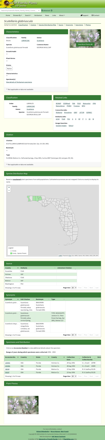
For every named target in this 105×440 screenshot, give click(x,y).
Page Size (63, 288)
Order (11, 103)
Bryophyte (68, 112)
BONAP (58, 103)
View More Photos (85, 44)
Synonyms (69, 25)
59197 (7, 372)
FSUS (79, 103)
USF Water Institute (58, 436)
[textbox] (19, 10)
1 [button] (86, 288)
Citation (33, 25)
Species (9, 45)
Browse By (17, 15)
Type (8, 155)
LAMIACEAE (25, 41)
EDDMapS (66, 103)
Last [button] (97, 288)
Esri (70, 255)
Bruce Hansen (55, 431)
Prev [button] (82, 288)
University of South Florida (48, 439)
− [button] (9, 190)
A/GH (58, 119)
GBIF (75, 112)
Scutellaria (40, 41)
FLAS (63, 119)
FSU (68, 119)
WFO (83, 106)
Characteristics (12, 73)
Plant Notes (10, 58)
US (89, 119)
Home (8, 15)
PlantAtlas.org (68, 439)
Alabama (59, 112)
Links (54, 15)
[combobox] (20, 10)
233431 (7, 366)
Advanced (45, 10)
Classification (23, 25)
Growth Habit (11, 51)
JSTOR (81, 112)
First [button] (76, 288)
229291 (7, 363)
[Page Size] (70, 287)
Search (27, 15)
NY (79, 119)
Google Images (61, 126)
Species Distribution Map (47, 25)
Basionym (10, 148)
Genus (39, 38)
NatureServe (60, 106)
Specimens (79, 25)
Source (61, 25)
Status (8, 65)
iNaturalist (87, 103)
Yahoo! (71, 126)
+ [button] (9, 187)
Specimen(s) (10, 79)
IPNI (94, 103)
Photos (88, 25)
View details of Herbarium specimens (19, 82)
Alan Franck (64, 431)
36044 (7, 369)
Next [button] (91, 288)
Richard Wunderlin (43, 431)
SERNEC (89, 112)
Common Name (42, 45)
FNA (73, 103)
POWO (69, 106)
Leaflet (60, 255)
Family (23, 38)
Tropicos (77, 106)
